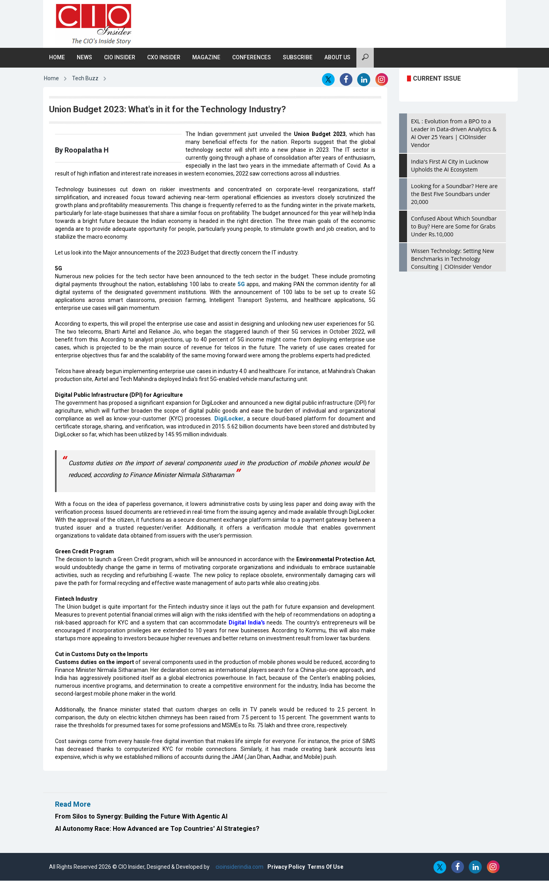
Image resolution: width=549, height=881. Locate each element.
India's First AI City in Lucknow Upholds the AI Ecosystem (449, 166)
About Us (337, 58)
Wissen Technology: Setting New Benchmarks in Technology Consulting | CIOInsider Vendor (452, 259)
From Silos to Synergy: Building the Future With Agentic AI (141, 817)
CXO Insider (163, 58)
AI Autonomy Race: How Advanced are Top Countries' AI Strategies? (157, 829)
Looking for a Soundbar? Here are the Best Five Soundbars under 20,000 (454, 194)
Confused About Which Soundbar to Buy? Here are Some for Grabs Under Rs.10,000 (454, 226)
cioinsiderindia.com (238, 867)
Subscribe (297, 58)
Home (57, 58)
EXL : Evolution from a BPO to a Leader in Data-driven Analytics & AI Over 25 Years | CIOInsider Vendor (453, 133)
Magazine (206, 58)
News (84, 58)
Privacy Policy (286, 867)
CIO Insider (119, 58)
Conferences (251, 58)
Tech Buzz (85, 78)
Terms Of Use (325, 867)
